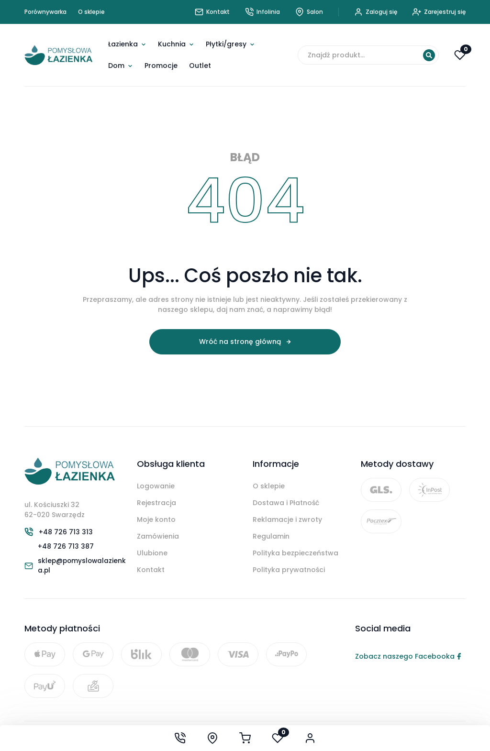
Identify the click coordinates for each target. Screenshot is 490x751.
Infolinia (262, 12)
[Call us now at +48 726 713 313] (180, 738)
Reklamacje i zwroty (287, 519)
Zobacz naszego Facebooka (408, 658)
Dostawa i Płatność (286, 503)
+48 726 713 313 (66, 532)
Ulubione (152, 553)
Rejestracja (156, 503)
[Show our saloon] (212, 738)
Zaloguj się (375, 12)
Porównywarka (45, 12)
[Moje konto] (310, 738)
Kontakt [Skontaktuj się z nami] (212, 12)
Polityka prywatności (289, 569)
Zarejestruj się (439, 12)
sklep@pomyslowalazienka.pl (83, 567)
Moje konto (156, 519)
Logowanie (156, 486)
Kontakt (151, 569)
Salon (309, 12)
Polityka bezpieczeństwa (295, 553)
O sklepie (91, 12)
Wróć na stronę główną (240, 341)
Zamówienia (158, 536)
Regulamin (271, 536)
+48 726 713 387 (66, 547)
